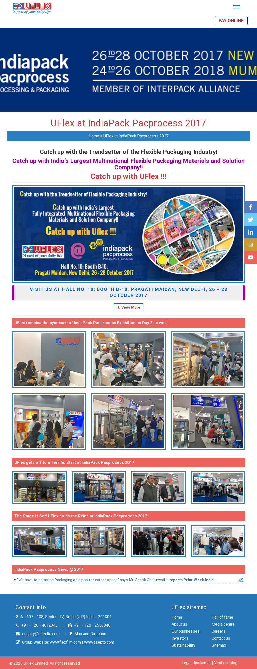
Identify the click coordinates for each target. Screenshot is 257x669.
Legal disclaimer (196, 662)
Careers (218, 631)
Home (94, 136)
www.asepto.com (99, 642)
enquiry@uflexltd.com (38, 633)
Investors (180, 638)
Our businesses (186, 631)
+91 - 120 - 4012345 (37, 625)
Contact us (221, 638)
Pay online (231, 20)
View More (128, 307)
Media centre (223, 624)
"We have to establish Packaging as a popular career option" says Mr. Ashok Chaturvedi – (118, 580)
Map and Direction (88, 633)
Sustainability (183, 645)
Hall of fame (222, 617)
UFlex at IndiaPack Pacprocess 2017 (135, 136)
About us (179, 624)
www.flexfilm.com (65, 642)
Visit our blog (225, 662)
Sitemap (219, 645)
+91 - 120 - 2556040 (89, 625)
